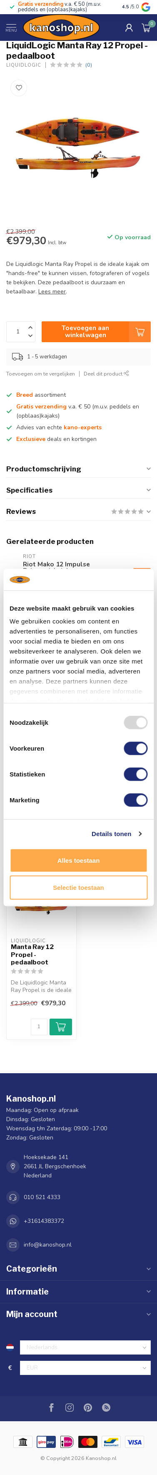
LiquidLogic (23, 65)
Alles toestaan (78, 860)
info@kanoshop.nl (48, 1245)
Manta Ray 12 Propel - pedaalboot (32, 954)
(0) (88, 64)
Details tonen (111, 833)
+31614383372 (44, 1221)
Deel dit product (106, 373)
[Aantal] (39, 1027)
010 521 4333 (42, 1197)
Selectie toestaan (78, 887)
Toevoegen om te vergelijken (40, 373)
